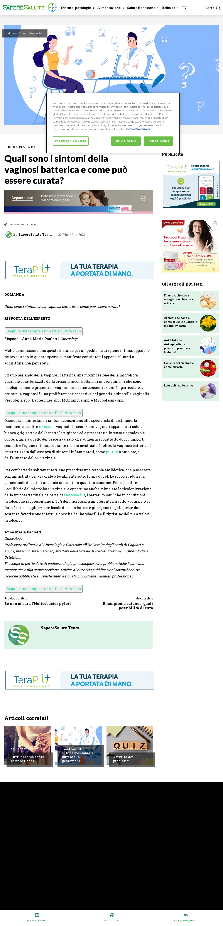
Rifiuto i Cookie (126, 140)
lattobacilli (75, 495)
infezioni (47, 426)
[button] (212, 7)
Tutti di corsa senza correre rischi (28, 759)
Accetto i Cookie (159, 140)
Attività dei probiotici (123, 759)
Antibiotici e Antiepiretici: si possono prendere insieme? (177, 346)
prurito (112, 451)
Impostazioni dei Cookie (70, 140)
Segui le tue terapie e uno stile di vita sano (44, 331)
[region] (113, 123)
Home (12, 33)
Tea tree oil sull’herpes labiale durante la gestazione (77, 755)
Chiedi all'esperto (30, 33)
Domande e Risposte (127, 748)
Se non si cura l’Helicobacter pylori (37, 603)
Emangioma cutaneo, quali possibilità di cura (128, 605)
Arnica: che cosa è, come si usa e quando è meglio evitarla (180, 321)
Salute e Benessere (24, 748)
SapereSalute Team (35, 234)
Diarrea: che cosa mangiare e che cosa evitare (178, 299)
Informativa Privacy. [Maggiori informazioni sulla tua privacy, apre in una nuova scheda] (138, 129)
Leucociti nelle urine (178, 385)
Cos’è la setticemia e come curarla (179, 365)
